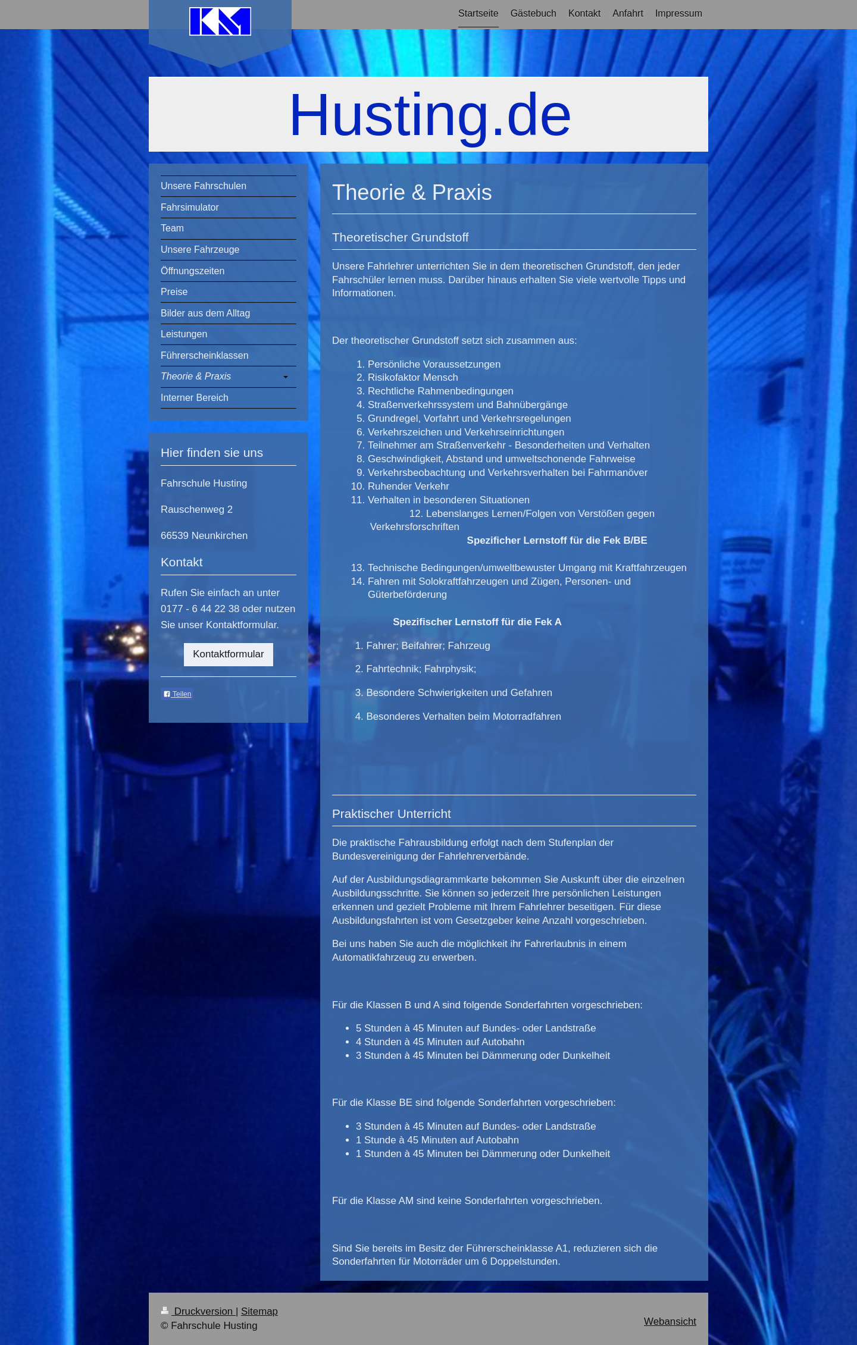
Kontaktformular (228, 654)
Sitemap (259, 1311)
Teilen (177, 694)
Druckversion (198, 1311)
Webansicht (670, 1321)
